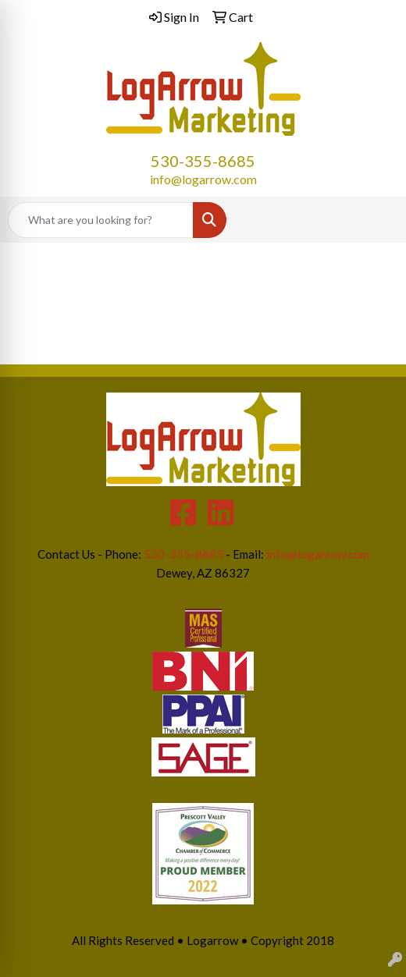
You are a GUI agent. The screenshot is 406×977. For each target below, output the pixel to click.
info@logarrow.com (203, 179)
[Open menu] (374, 220)
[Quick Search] (101, 220)
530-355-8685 (203, 160)
